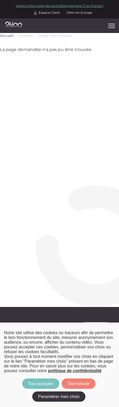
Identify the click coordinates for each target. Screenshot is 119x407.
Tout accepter (40, 383)
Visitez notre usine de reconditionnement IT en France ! (59, 6)
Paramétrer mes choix (59, 396)
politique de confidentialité (75, 370)
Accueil (6, 35)
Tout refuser (78, 383)
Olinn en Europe (79, 13)
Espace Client (49, 13)
